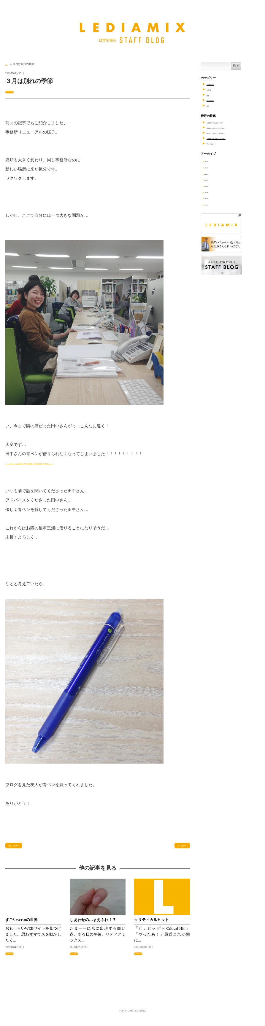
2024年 (212, 161)
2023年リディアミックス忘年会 (227, 132)
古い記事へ (176, 848)
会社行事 (212, 89)
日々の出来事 (15, 91)
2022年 (212, 173)
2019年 (212, 192)
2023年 (212, 167)
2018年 (212, 198)
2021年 (212, 179)
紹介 (209, 105)
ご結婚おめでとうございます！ (227, 122)
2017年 (212, 204)
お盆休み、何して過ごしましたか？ (230, 138)
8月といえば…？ (218, 143)
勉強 (209, 94)
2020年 (212, 185)
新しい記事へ (20, 848)
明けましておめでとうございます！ (230, 127)
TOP (7, 64)
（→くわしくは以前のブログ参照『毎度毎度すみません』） (61, 463)
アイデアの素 (215, 84)
